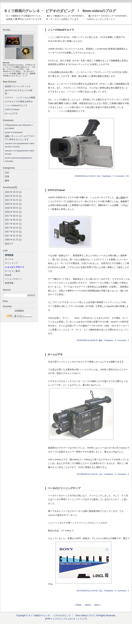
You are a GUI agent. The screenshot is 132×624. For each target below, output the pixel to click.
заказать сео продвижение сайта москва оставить (19, 145)
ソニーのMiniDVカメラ (61, 29)
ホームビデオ (55, 354)
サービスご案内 (12, 271)
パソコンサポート (13, 279)
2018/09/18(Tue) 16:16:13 (85, 176)
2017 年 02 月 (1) (13, 231)
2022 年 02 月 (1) (13, 196)
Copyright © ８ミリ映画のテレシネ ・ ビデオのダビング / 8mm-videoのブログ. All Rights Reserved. (66, 615)
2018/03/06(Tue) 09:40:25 (87, 340)
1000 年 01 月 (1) (13, 239)
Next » (97, 605)
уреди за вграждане (14, 132)
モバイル (9, 259)
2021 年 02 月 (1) (13, 200)
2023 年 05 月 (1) (13, 192)
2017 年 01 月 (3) (13, 235)
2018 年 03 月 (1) (13, 212)
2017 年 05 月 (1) (13, 220)
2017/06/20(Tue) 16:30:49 (87, 474)
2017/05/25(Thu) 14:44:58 (87, 591)
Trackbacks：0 (108, 176)
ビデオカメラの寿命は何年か (19, 101)
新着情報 (9, 283)
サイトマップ (11, 263)
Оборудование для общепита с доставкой (19, 126)
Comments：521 (122, 176)
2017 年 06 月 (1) (13, 216)
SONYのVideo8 (56, 190)
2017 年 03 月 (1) (13, 228)
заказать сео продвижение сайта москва (19, 152)
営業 (7, 176)
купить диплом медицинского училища (18, 159)
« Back (78, 605)
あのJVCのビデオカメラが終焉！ (18, 92)
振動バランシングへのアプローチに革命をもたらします (20, 138)
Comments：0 (123, 340)
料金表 (8, 275)
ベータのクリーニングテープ (64, 488)
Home (88, 605)
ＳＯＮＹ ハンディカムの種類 (20, 97)
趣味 (100, 340)
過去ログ (9, 243)
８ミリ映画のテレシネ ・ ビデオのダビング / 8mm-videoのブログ (60, 11)
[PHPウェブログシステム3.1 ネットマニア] (66, 619)
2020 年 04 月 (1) (13, 204)
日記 (98, 176)
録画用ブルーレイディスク (18, 86)
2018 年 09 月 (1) (13, 208)
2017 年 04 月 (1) (13, 224)
